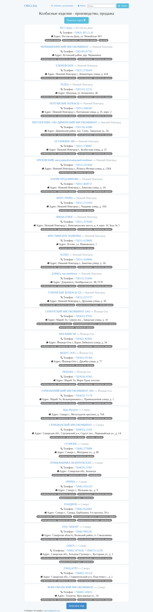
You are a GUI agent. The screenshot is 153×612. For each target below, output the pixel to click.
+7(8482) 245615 (83, 592)
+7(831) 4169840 (83, 259)
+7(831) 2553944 (83, 165)
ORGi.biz (30, 5)
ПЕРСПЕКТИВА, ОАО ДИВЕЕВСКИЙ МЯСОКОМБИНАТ (64, 122)
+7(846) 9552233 (83, 486)
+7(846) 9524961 (83, 509)
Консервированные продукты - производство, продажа (95, 324)
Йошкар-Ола (101, 311)
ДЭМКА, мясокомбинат (64, 273)
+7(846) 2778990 (83, 448)
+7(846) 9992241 (83, 531)
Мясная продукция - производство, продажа (94, 59)
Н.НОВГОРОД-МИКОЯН (64, 179)
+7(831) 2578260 (83, 221)
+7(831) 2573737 (83, 297)
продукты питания (53, 40)
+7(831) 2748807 (83, 146)
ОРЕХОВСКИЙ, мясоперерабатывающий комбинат (64, 160)
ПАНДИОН (70, 504)
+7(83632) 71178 (83, 395)
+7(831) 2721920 (83, 202)
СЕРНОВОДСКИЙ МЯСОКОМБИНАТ (70, 425)
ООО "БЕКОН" (70, 527)
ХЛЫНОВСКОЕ (64, 65)
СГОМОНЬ (70, 444)
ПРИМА (70, 481)
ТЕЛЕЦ (64, 84)
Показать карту (76, 20)
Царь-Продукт (70, 409)
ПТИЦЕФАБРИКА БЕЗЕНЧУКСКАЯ (70, 462)
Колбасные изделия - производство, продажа (80, 40)
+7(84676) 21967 (83, 467)
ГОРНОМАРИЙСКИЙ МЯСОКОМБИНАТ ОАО (67, 391)
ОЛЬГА (70, 545)
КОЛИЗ (64, 254)
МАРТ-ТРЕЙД (65, 198)
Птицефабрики (94, 475)
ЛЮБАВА (67, 372)
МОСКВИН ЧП (67, 334)
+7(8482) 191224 (83, 573)
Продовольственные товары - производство (76, 498)
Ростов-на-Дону (84, 28)
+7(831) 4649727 (83, 183)
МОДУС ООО (67, 353)
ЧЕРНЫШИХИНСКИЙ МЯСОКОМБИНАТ (64, 47)
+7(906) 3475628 (74, 550)
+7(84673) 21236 (94, 550)
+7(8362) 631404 (83, 357)
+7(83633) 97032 (83, 316)
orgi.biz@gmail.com (52, 611)
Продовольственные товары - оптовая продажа (95, 305)
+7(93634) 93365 (83, 376)
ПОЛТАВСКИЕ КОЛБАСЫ (64, 103)
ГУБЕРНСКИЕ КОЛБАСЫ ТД (64, 292)
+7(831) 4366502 (83, 108)
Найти (122, 6)
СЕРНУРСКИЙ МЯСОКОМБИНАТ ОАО (67, 311)
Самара (86, 409)
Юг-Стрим (66, 28)
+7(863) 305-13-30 (83, 32)
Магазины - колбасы (95, 437)
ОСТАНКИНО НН (64, 141)
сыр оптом (103, 40)
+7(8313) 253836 (83, 278)
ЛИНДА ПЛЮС (64, 217)
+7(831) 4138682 (83, 240)
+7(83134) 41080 (83, 127)
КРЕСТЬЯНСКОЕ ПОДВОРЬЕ (64, 236)
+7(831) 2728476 (83, 70)
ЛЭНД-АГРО (70, 568)
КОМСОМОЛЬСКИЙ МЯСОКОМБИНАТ (70, 587)
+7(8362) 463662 (83, 338)
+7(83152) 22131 (83, 89)
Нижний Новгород (102, 47)
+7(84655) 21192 (83, 429)
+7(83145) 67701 (83, 51)
